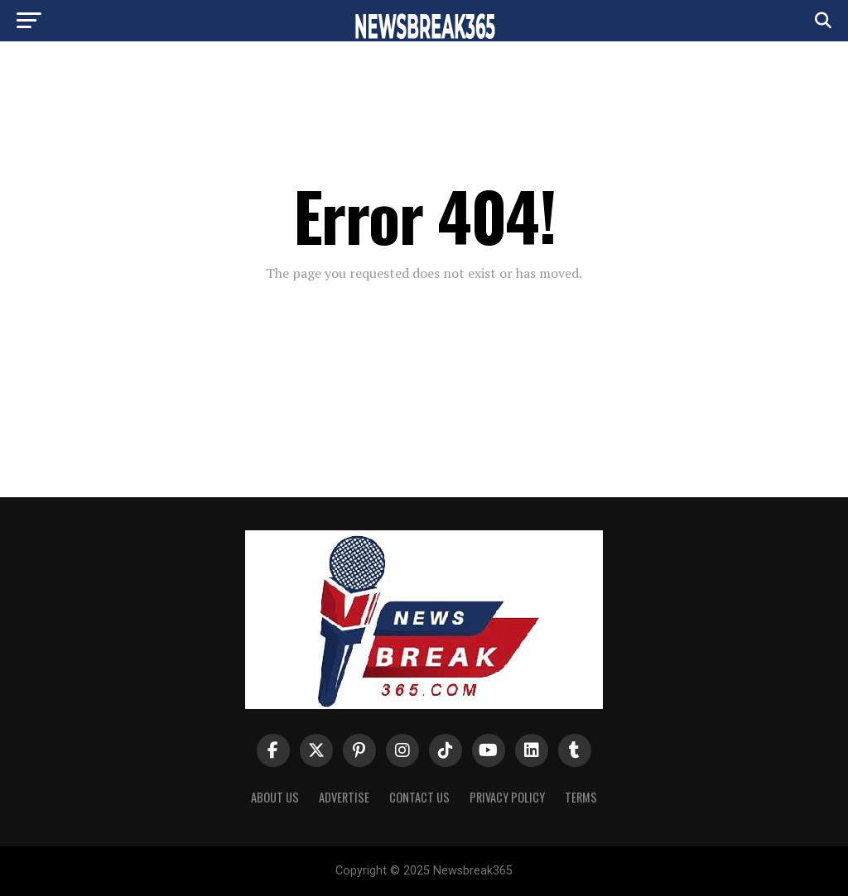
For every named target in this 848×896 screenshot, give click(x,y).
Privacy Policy (507, 797)
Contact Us (419, 797)
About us (275, 797)
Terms (581, 797)
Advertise (344, 797)
